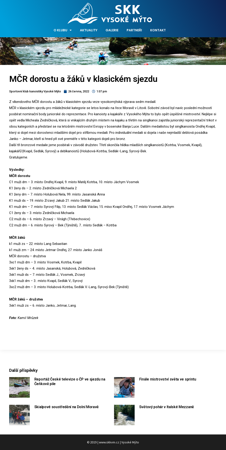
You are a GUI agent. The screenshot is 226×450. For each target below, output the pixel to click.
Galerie (112, 30)
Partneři (134, 30)
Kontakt (158, 30)
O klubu (63, 30)
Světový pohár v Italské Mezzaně (166, 407)
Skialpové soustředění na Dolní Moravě (66, 407)
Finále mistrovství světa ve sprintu (167, 379)
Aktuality (88, 30)
